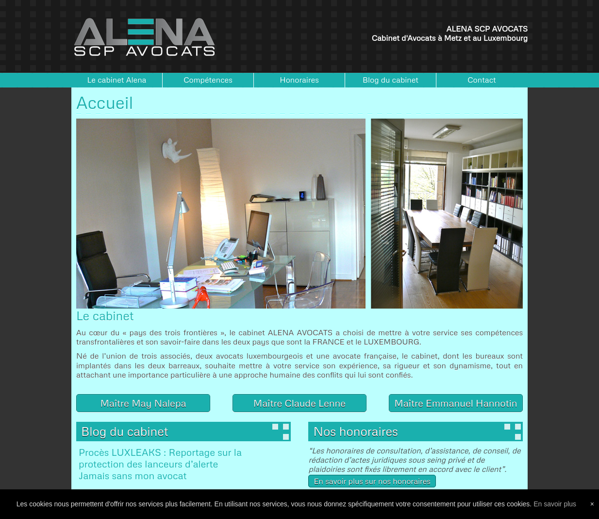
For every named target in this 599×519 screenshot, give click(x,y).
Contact (481, 80)
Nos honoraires (355, 431)
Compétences (208, 80)
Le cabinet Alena (117, 80)
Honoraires (299, 80)
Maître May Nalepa (143, 403)
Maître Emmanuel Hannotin (455, 403)
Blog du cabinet (390, 80)
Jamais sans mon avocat (133, 475)
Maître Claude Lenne (299, 403)
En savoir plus (554, 504)
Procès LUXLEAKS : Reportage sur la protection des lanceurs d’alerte (160, 457)
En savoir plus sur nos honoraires (372, 481)
